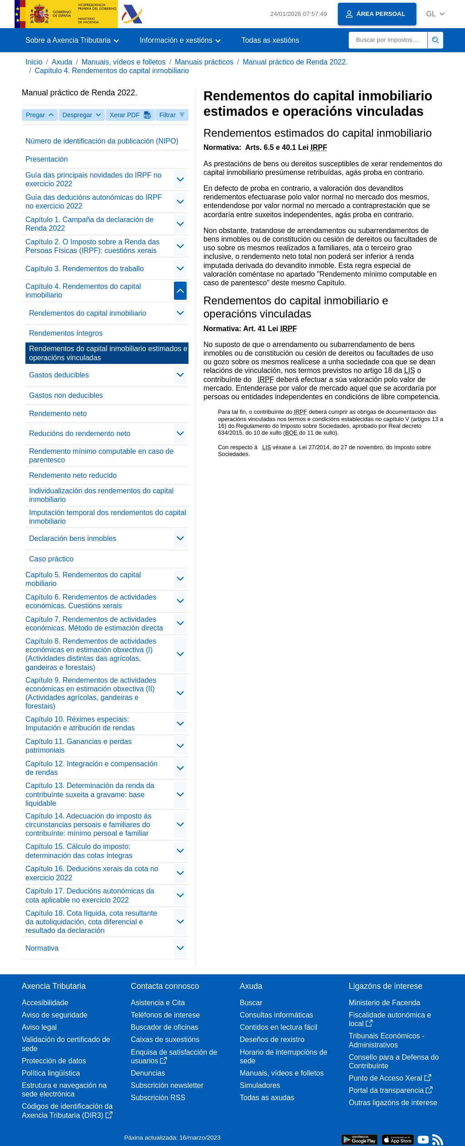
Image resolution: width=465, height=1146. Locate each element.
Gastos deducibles (59, 375)
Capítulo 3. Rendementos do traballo (84, 269)
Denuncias (148, 1073)
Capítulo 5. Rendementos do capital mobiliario (83, 579)
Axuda (62, 62)
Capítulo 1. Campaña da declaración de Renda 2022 (89, 224)
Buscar (251, 1003)
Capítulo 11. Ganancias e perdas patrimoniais (78, 746)
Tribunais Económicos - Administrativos (387, 1040)
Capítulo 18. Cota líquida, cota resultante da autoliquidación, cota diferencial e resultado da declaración (91, 921)
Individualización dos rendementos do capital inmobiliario (101, 495)
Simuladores (260, 1085)
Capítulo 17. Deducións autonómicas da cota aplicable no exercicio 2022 (89, 895)
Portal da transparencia (391, 1090)
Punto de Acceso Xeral (390, 1078)
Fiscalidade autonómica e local (390, 1019)
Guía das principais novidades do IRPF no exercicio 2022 (93, 179)
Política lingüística (51, 1073)
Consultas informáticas (276, 1015)
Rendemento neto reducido (73, 475)
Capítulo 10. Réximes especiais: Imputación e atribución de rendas (80, 723)
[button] (435, 14)
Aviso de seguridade (55, 1015)
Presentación (46, 159)
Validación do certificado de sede (66, 1044)
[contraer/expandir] (180, 179)
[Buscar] (388, 40)
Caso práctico (51, 559)
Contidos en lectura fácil (278, 1027)
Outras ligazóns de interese (393, 1102)
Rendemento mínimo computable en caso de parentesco (101, 455)
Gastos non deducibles (66, 395)
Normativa (42, 948)
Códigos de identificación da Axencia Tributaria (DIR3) (67, 1110)
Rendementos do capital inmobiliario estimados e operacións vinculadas (108, 353)
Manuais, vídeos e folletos (124, 62)
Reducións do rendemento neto (79, 433)
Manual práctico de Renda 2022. (295, 62)
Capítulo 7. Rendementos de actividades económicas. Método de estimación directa (94, 623)
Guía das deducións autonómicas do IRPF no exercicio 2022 (93, 201)
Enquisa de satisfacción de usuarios (174, 1056)
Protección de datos (54, 1061)
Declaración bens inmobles (72, 538)
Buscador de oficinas (164, 1027)
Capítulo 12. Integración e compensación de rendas (91, 768)
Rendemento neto (58, 413)
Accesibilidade (45, 1003)
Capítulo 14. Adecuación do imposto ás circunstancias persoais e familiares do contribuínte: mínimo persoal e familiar (88, 824)
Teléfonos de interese (165, 1015)
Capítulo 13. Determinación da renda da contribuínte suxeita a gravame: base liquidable (89, 794)
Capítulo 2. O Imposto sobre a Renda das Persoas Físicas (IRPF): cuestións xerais (92, 246)
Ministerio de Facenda (384, 1003)
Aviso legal (39, 1027)
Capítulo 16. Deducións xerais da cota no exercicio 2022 (91, 873)
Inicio (33, 62)
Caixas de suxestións (165, 1039)
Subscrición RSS (158, 1097)
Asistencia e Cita (158, 1003)
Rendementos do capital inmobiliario (87, 313)
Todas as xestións (270, 40)
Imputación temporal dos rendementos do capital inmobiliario (107, 517)
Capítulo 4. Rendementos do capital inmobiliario (112, 70)
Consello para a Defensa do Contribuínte (394, 1061)
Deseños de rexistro (272, 1039)
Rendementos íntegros (66, 333)
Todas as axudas (267, 1097)
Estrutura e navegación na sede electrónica (64, 1090)
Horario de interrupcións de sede (283, 1056)
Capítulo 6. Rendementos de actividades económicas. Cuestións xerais (90, 601)
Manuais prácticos (204, 62)
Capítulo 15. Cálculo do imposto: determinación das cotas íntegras (79, 851)
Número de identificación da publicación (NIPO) (101, 141)
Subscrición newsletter (167, 1085)
